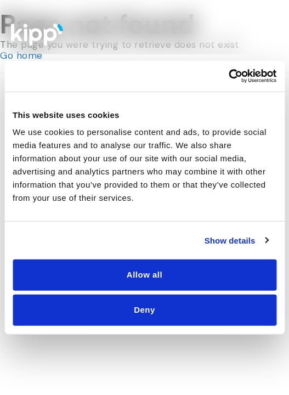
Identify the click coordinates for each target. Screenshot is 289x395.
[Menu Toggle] (268, 31)
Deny (144, 309)
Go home (21, 55)
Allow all (144, 274)
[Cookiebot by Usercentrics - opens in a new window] (228, 76)
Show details (230, 240)
